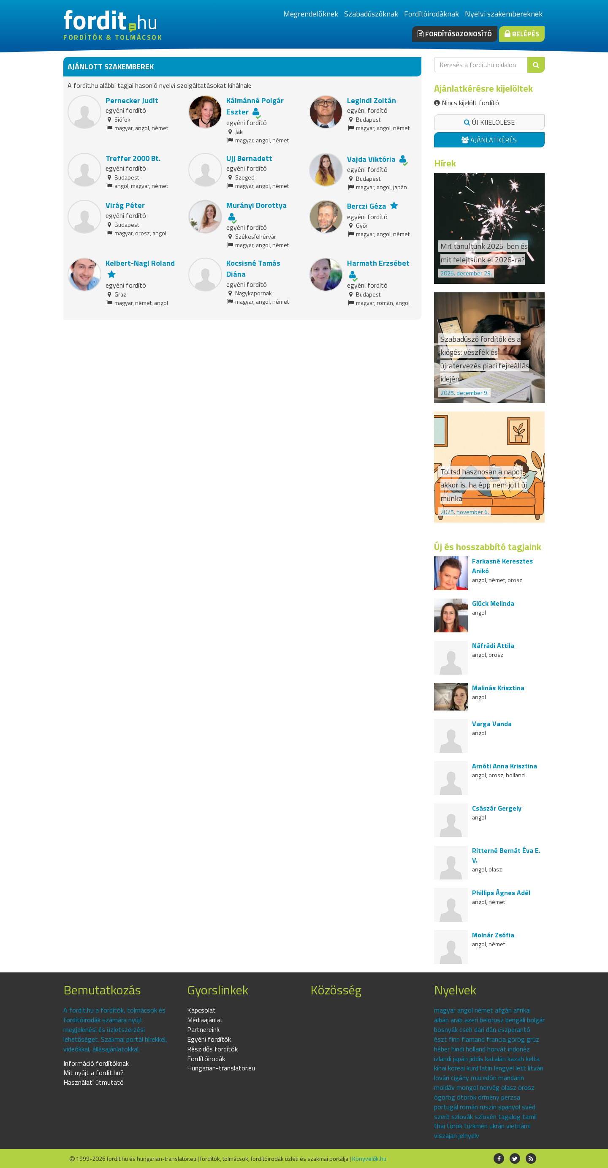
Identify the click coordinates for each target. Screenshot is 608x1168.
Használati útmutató (93, 1082)
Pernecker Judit (132, 100)
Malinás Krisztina (498, 688)
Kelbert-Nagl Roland (140, 263)
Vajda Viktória (371, 159)
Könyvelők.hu (369, 1158)
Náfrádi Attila (493, 645)
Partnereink (203, 1029)
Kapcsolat (201, 1010)
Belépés (522, 34)
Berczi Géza (366, 206)
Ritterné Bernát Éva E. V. (506, 855)
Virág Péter (125, 205)
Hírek (445, 163)
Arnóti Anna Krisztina (504, 766)
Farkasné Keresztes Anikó (502, 566)
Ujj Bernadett (249, 158)
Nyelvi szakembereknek (504, 13)
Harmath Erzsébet (378, 263)
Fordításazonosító (455, 34)
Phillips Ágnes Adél (501, 893)
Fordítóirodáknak (431, 13)
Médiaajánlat (205, 1020)
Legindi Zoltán (371, 100)
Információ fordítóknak (96, 1063)
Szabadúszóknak (371, 13)
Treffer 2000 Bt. (133, 158)
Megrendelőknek (310, 13)
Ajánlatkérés (489, 140)
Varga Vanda (492, 724)
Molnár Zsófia (493, 935)
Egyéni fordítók (209, 1039)
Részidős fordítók (212, 1049)
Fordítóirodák (206, 1059)
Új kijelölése (489, 122)
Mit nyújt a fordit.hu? (93, 1072)
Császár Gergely (496, 808)
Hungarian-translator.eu (221, 1068)
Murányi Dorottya (256, 205)
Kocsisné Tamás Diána (253, 268)
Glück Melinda (493, 603)
